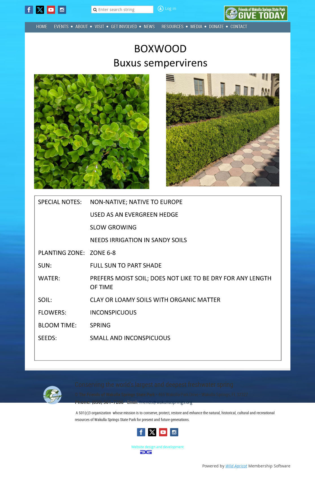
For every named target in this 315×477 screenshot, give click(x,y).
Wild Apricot (236, 466)
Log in (170, 8)
